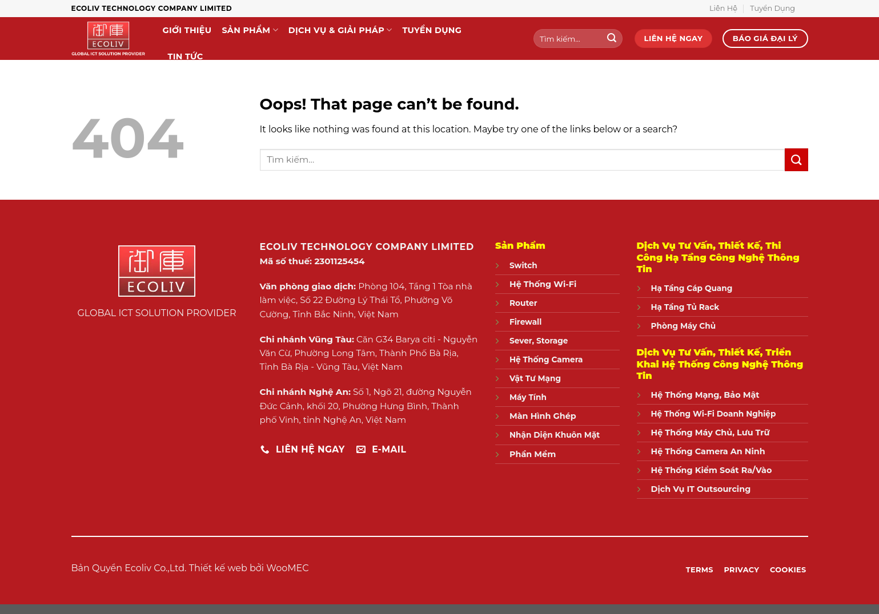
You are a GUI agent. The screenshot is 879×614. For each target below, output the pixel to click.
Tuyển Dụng (772, 8)
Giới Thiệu (187, 30)
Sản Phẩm (250, 30)
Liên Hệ (723, 8)
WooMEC (287, 568)
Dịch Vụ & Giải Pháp (340, 30)
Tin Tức (185, 56)
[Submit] (612, 39)
